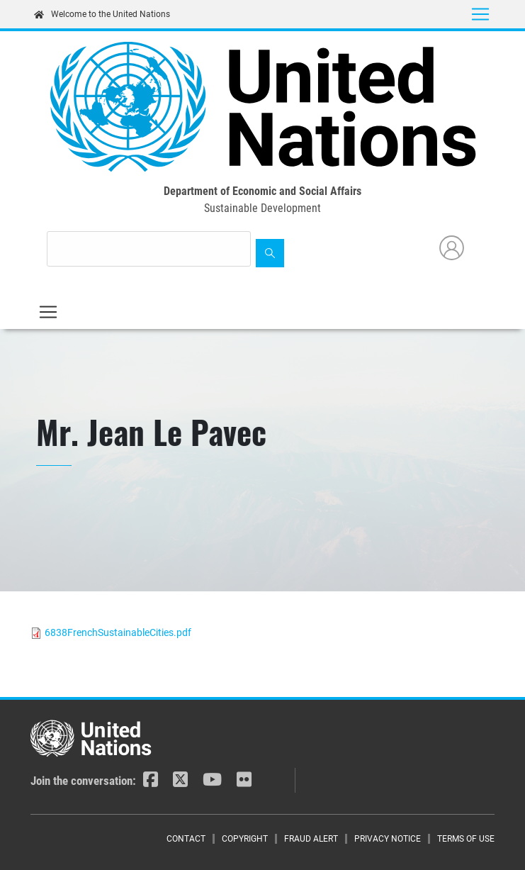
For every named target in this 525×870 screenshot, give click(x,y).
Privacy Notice (387, 839)
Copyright (245, 839)
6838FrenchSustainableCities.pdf (118, 632)
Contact (185, 839)
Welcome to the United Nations (102, 14)
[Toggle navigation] (480, 14)
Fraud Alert (311, 839)
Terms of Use (466, 839)
